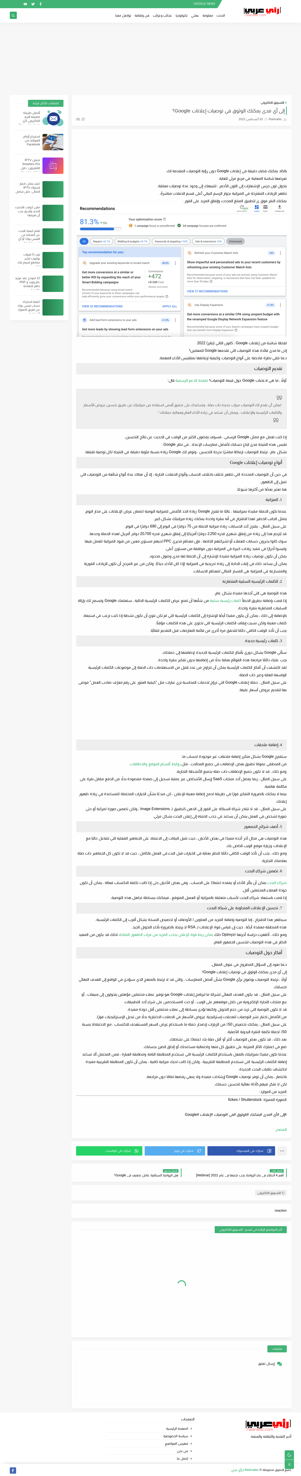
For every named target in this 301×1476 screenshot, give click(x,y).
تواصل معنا (123, 15)
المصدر (281, 1129)
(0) (80, 119)
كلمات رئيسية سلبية (225, 601)
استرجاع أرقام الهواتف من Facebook (31, 140)
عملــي (195, 15)
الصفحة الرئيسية (177, 1428)
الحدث (221, 15)
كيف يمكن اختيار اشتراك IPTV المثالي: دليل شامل (28, 187)
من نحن (182, 1451)
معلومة (208, 15)
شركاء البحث (277, 883)
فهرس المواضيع (176, 1443)
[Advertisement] (150, 59)
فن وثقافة (142, 15)
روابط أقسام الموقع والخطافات (155, 764)
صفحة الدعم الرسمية (191, 380)
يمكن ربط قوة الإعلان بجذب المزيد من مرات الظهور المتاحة (166, 935)
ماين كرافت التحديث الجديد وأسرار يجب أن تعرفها (27, 211)
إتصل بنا (182, 1458)
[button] (241, 1151)
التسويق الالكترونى (272, 102)
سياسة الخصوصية (175, 1436)
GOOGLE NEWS (204, 3)
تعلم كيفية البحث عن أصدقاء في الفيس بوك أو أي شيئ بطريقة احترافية (29, 238)
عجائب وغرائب (162, 15)
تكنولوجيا (182, 15)
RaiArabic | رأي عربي (245, 1470)
